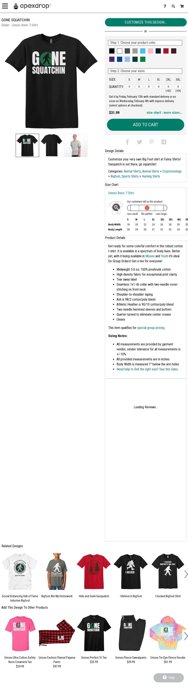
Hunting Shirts (151, 176)
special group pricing (150, 328)
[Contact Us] (166, 6)
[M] (139, 86)
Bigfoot (115, 176)
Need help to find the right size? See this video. (148, 369)
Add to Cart (145, 124)
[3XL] (178, 86)
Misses (150, 256)
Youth (164, 256)
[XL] (158, 86)
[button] (27, 145)
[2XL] (168, 86)
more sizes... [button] (173, 113)
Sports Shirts (130, 176)
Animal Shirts (132, 171)
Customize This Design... (146, 22)
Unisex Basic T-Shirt (121, 193)
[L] (149, 86)
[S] (129, 86)
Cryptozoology (172, 171)
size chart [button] (154, 113)
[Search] (174, 6)
